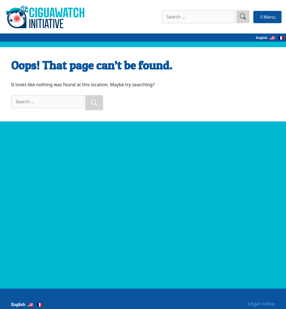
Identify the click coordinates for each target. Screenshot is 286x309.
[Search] (94, 102)
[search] (242, 16)
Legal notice (261, 303)
